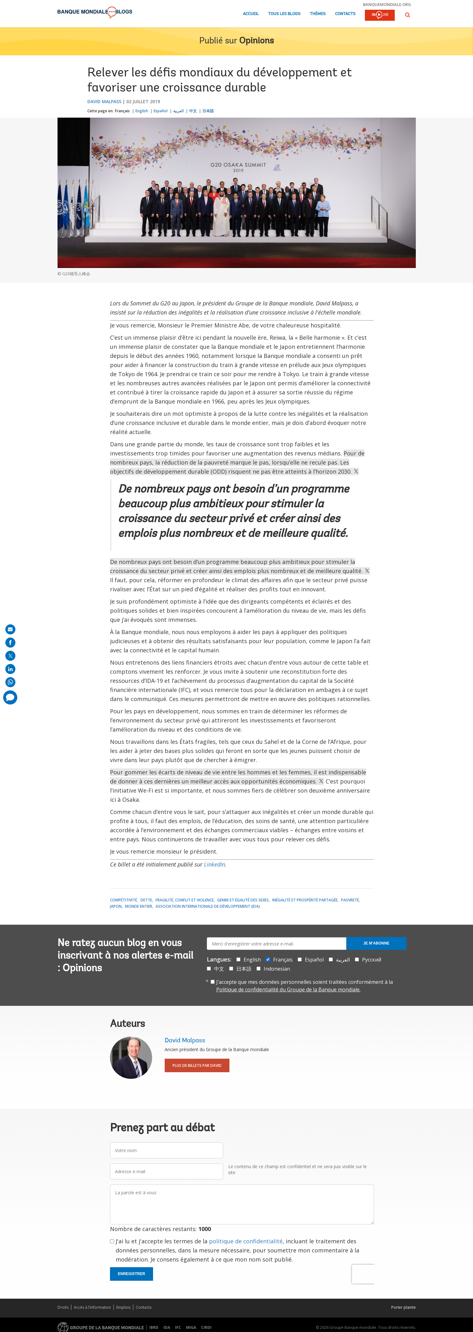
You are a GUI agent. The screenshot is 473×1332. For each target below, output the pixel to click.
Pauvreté (350, 900)
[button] (407, 15)
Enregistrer (131, 1274)
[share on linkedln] (10, 669)
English (141, 111)
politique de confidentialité (246, 1241)
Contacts (345, 14)
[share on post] (10, 656)
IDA (166, 1327)
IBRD (153, 1327)
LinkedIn (214, 864)
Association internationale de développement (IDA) (208, 906)
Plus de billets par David (197, 1065)
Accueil (251, 14)
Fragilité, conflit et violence (185, 900)
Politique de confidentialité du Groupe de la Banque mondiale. (288, 989)
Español (161, 111)
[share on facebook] (10, 643)
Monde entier (138, 906)
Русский (371, 959)
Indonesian (277, 968)
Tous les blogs (284, 14)
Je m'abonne (376, 943)
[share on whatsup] (10, 682)
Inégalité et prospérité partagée (305, 900)
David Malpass (104, 101)
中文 (193, 111)
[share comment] (10, 697)
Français (122, 111)
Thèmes (318, 14)
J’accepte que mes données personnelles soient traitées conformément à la (304, 985)
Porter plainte (403, 1307)
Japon (116, 906)
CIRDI (206, 1327)
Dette (146, 900)
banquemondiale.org (387, 4)
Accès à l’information (92, 1307)
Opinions (256, 41)
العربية (178, 111)
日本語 (208, 111)
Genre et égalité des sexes (243, 900)
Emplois (123, 1307)
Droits (63, 1307)
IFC (178, 1327)
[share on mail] (10, 629)
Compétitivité (123, 900)
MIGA (191, 1327)
